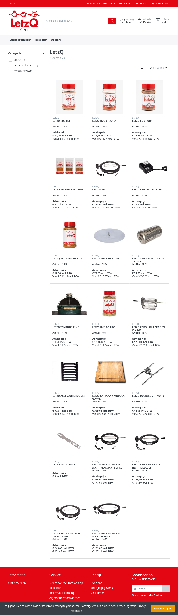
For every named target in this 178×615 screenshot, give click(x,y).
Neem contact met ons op (101, 3)
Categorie (14, 53)
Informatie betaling (62, 593)
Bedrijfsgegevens (101, 588)
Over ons (96, 583)
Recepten (141, 3)
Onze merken (17, 583)
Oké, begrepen (163, 608)
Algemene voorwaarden (65, 598)
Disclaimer (97, 593)
